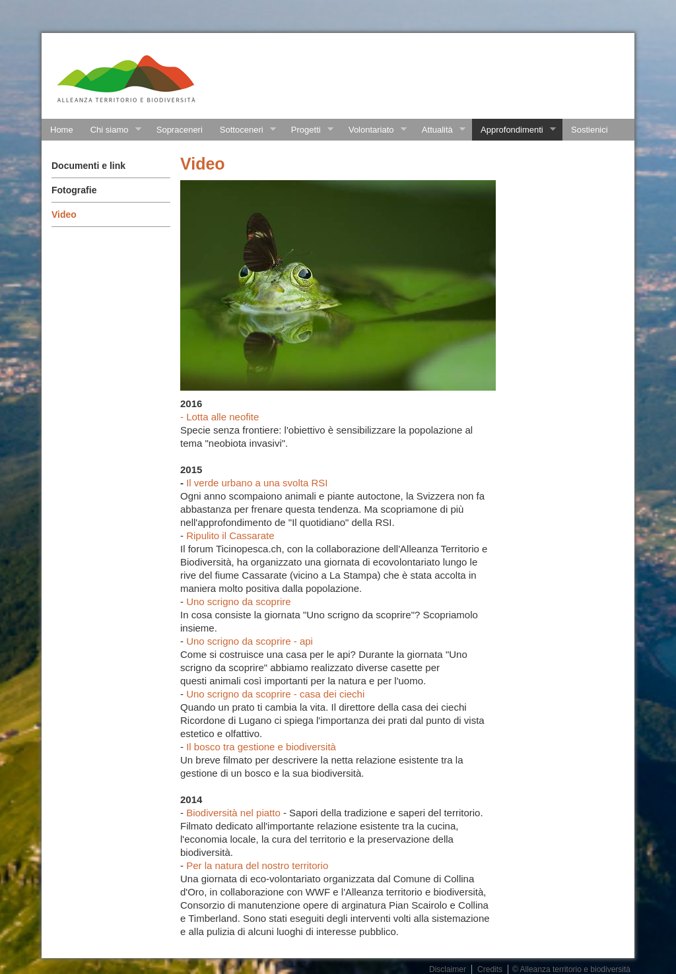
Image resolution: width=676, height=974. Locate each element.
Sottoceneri (243, 130)
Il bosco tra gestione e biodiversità (261, 746)
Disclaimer (447, 969)
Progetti (308, 130)
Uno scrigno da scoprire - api (249, 641)
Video (64, 214)
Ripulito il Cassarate (230, 535)
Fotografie (73, 190)
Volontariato (373, 130)
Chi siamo (111, 130)
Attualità (439, 130)
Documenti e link (88, 165)
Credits (489, 969)
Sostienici (589, 130)
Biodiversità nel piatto (233, 812)
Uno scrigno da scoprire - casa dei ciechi (275, 693)
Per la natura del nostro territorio (257, 865)
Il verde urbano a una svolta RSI (256, 482)
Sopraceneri (179, 130)
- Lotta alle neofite (219, 416)
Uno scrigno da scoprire (238, 601)
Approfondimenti (514, 130)
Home (61, 130)
